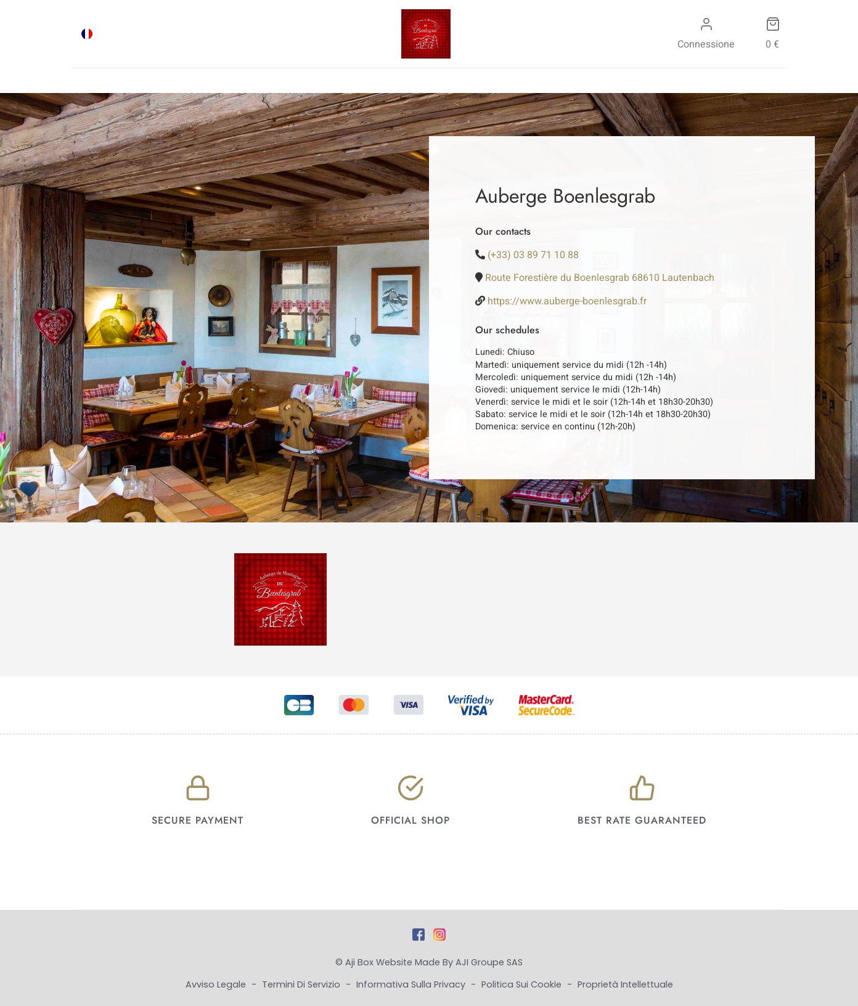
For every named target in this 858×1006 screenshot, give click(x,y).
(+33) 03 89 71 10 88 (533, 255)
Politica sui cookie (522, 984)
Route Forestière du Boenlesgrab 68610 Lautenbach (599, 277)
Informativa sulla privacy (412, 984)
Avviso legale (217, 984)
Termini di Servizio (302, 984)
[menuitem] (86, 34)
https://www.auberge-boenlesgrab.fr (567, 301)
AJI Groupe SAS (489, 962)
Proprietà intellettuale (625, 984)
